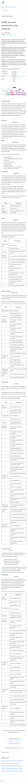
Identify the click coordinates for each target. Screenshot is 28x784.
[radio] (10, 741)
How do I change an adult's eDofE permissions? (12, 760)
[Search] (14, 10)
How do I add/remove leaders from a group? (11, 765)
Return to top (5, 752)
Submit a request (19, 747)
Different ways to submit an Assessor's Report (11, 771)
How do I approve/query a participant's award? (12, 768)
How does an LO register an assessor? (10, 763)
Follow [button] (10, 34)
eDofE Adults (7, 7)
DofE (2, 7)
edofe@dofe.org (5, 572)
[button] (25, 2)
